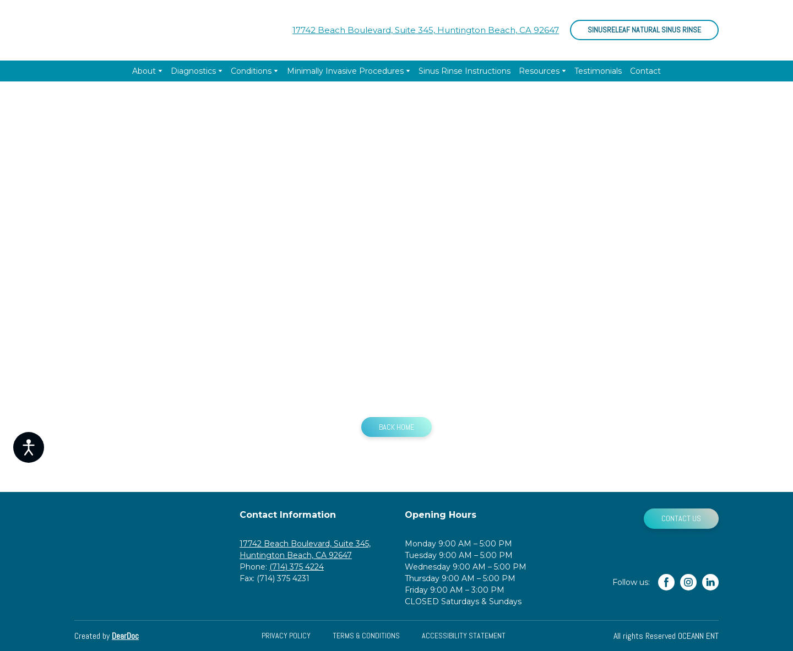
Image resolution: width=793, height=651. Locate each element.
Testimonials (598, 71)
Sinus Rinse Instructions (464, 71)
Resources (539, 71)
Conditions (251, 71)
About (144, 71)
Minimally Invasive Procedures (345, 71)
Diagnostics (193, 71)
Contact (645, 71)
